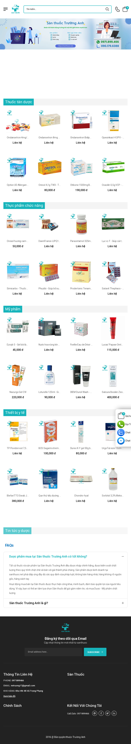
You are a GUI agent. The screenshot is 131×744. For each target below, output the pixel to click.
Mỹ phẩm (12, 309)
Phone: (7, 680)
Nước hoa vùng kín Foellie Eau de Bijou (58, 344)
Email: (6, 685)
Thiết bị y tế (15, 412)
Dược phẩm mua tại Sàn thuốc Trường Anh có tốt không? (48, 556)
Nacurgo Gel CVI (18, 392)
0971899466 (18, 680)
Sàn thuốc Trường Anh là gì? (28, 603)
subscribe (95, 652)
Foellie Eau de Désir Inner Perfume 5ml (90, 344)
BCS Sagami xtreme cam (52, 448)
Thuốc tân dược (18, 102)
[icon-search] (107, 9)
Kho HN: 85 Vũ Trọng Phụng (29, 691)
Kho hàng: (9, 691)
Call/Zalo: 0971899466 (78, 713)
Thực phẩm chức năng (24, 205)
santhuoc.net (16, 574)
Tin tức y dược (17, 531)
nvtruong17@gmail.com (23, 685)
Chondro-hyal (81, 495)
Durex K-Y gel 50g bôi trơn (83, 448)
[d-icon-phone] (117, 9)
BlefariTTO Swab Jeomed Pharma (25, 495)
